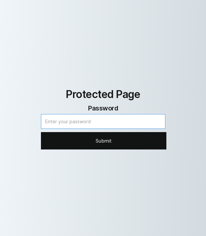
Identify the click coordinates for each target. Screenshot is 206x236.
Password (103, 108)
